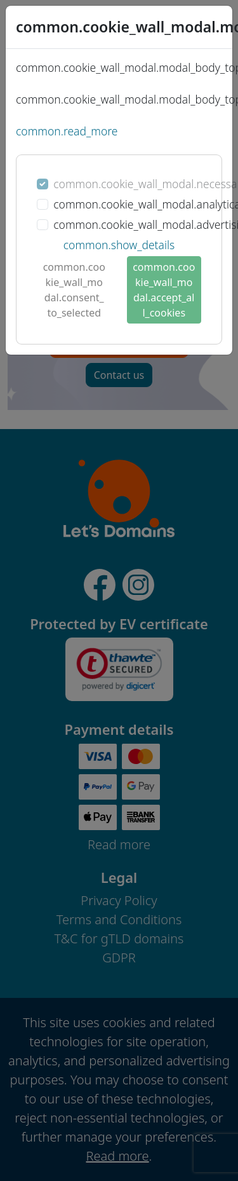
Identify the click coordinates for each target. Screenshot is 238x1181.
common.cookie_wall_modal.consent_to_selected (74, 290)
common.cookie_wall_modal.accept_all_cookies (164, 290)
